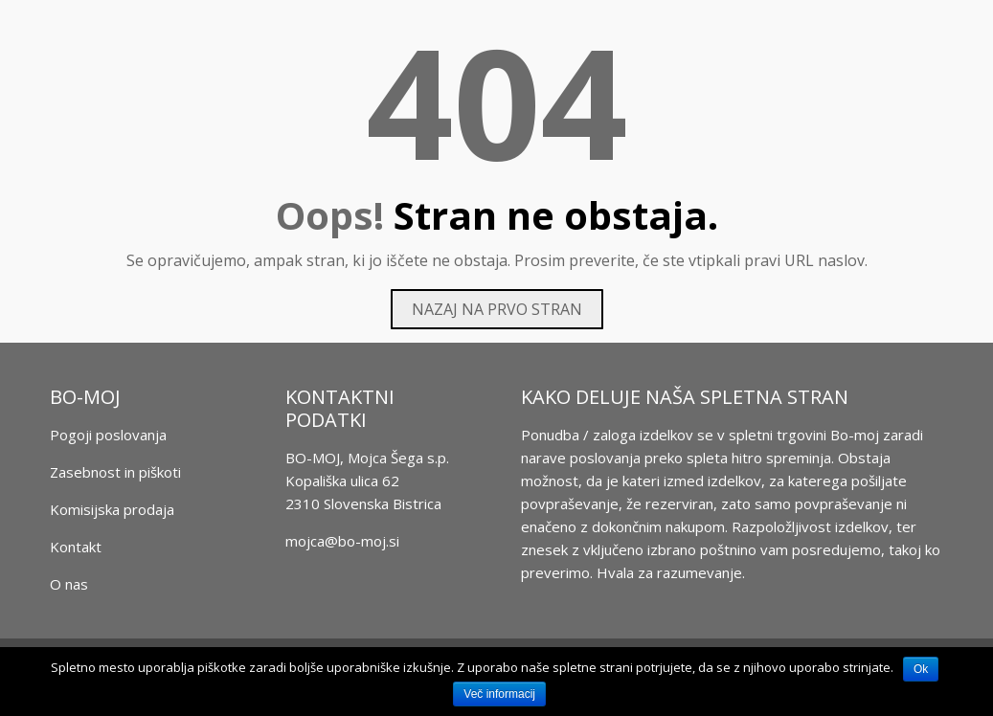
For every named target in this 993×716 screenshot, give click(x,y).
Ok (921, 669)
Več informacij (499, 694)
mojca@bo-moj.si (342, 540)
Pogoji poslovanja (108, 434)
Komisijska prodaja (112, 509)
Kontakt (76, 546)
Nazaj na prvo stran (497, 309)
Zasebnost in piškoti (115, 471)
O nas (69, 583)
